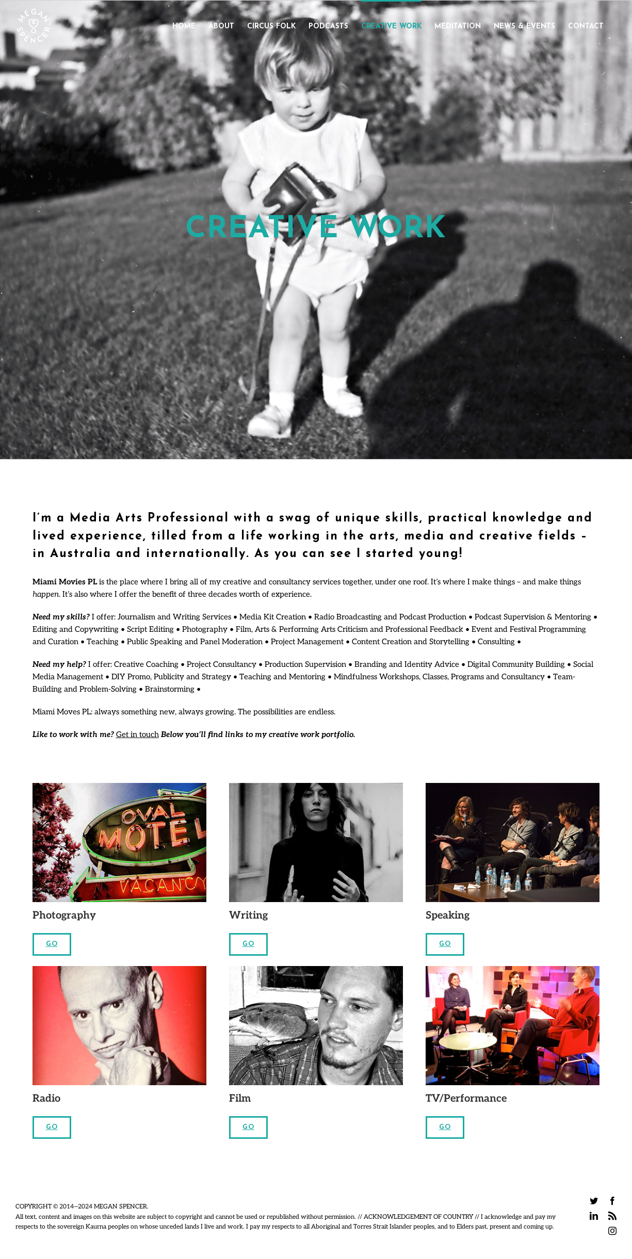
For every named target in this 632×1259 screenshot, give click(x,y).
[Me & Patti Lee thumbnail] (316, 786)
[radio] (119, 969)
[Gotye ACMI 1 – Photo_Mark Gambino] (512, 786)
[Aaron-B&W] (316, 969)
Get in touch (137, 734)
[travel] (119, 786)
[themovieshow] (512, 969)
